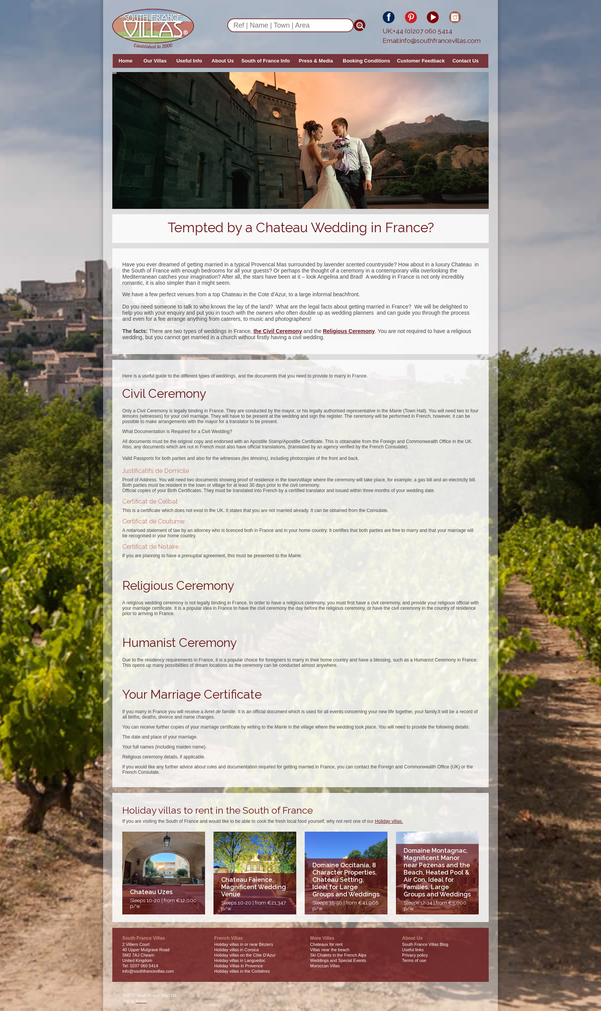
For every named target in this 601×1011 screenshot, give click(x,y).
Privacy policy (415, 955)
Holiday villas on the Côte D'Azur (245, 955)
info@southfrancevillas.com (440, 40)
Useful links (413, 949)
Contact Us (465, 61)
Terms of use (414, 960)
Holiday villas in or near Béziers (243, 944)
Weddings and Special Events (338, 960)
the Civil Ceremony (277, 331)
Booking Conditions (366, 61)
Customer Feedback (421, 61)
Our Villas (154, 61)
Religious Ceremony (348, 331)
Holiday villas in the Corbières (242, 971)
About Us (223, 61)
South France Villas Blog (425, 944)
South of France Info (265, 61)
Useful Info (189, 61)
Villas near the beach (330, 949)
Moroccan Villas (325, 965)
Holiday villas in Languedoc (239, 960)
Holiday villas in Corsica (236, 949)
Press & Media (316, 61)
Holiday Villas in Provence (238, 965)
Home (125, 61)
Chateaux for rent (326, 944)
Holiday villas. (389, 821)
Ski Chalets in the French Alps (338, 955)
